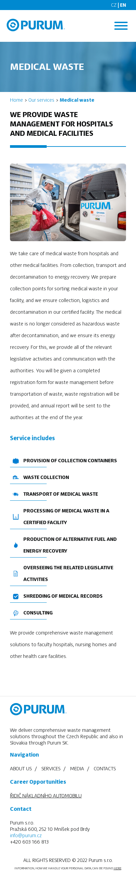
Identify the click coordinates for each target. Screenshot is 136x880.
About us (21, 768)
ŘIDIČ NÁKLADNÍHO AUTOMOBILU (46, 795)
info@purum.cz (26, 835)
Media (77, 768)
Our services (41, 100)
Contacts (105, 768)
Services (50, 768)
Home (16, 100)
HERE (117, 868)
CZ (114, 5)
